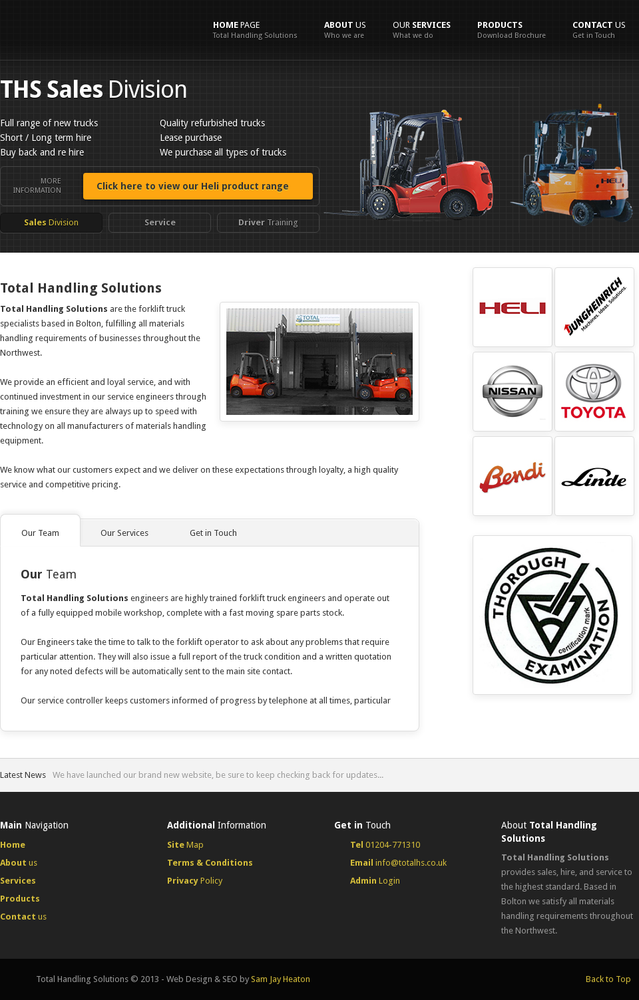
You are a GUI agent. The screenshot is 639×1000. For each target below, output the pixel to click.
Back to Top (608, 979)
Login (375, 881)
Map (185, 845)
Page (255, 30)
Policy (194, 881)
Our (422, 30)
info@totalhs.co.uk (398, 863)
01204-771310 (385, 845)
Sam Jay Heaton (280, 979)
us (345, 30)
